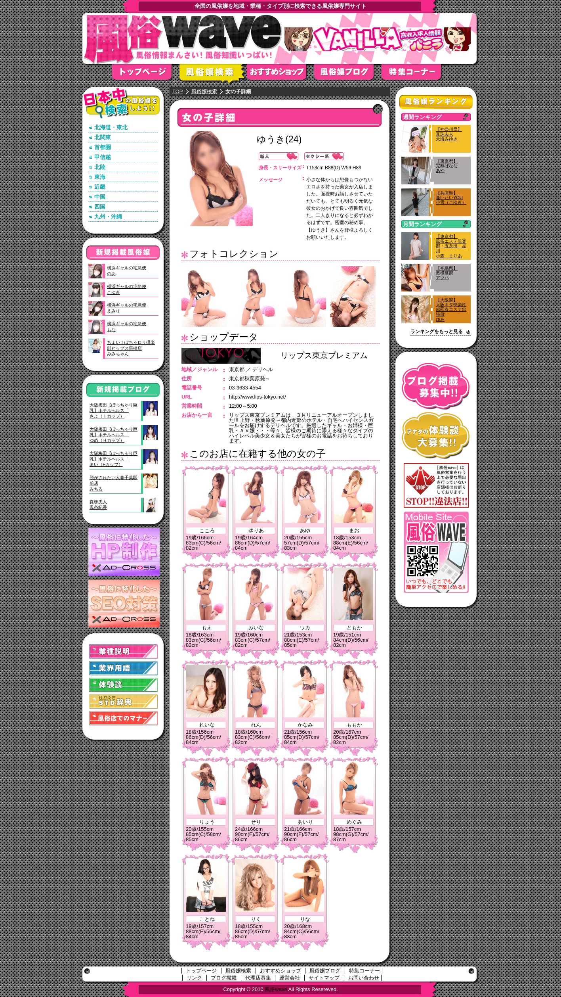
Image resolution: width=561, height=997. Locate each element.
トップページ (145, 74)
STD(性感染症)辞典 (123, 701)
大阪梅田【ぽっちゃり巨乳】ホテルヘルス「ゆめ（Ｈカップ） (113, 435)
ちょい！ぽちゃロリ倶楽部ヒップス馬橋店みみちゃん (131, 348)
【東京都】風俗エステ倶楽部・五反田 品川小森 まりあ (451, 246)
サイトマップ (324, 978)
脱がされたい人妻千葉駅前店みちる (113, 483)
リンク (194, 978)
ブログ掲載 (224, 978)
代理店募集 (258, 978)
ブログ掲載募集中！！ (436, 386)
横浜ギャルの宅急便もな (126, 326)
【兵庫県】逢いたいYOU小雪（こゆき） (451, 197)
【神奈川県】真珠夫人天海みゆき (449, 134)
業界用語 (123, 668)
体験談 (123, 685)
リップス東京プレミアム (324, 355)
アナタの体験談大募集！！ (436, 435)
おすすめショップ (280, 74)
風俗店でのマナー (123, 718)
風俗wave (276, 989)
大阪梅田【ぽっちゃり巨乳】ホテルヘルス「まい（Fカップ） (113, 459)
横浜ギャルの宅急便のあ (126, 270)
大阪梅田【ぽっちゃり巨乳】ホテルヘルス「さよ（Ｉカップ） (113, 411)
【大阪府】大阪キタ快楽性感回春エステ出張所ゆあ (451, 309)
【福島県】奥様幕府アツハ (447, 273)
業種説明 (123, 651)
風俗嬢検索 (213, 74)
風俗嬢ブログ (348, 74)
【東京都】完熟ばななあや (447, 166)
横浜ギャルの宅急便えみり (126, 308)
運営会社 (289, 978)
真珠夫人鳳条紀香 (98, 504)
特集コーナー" (415, 74)
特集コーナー (364, 971)
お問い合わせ (363, 978)
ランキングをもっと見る (436, 331)
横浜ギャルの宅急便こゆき (126, 289)
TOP (177, 91)
